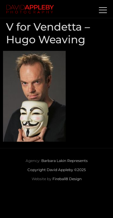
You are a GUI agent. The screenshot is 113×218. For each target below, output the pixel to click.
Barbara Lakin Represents (64, 160)
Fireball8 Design (67, 179)
